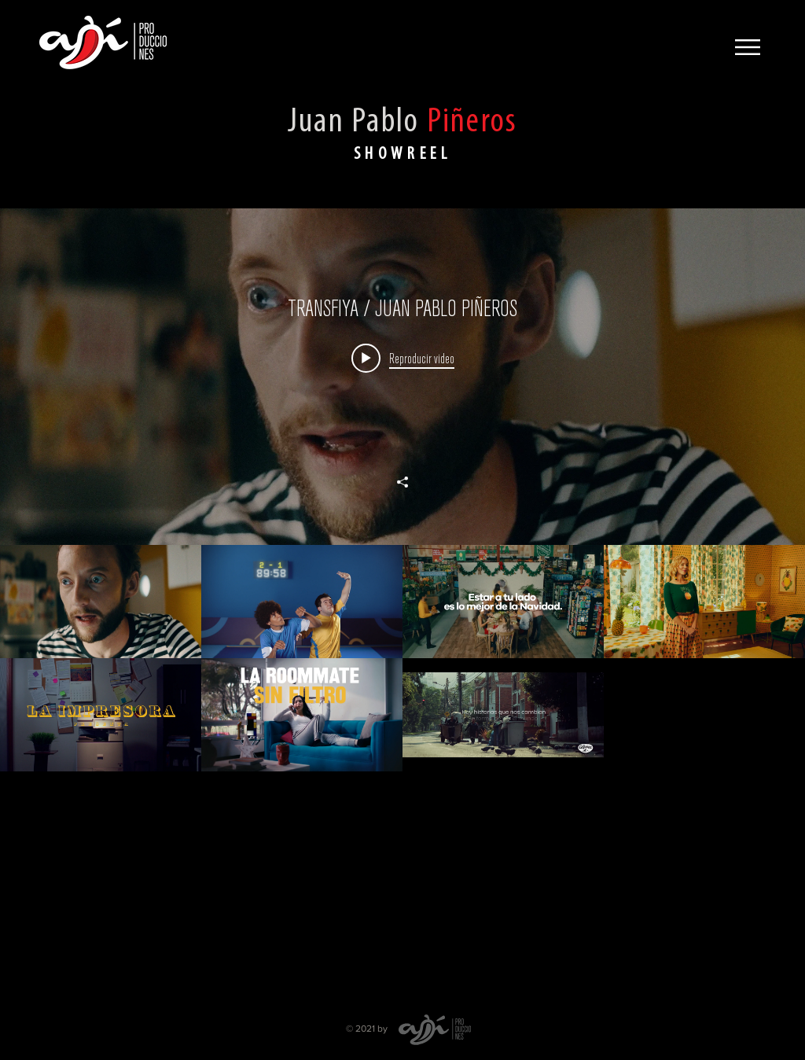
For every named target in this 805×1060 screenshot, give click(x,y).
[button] (747, 47)
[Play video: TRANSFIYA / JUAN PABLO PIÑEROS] (402, 358)
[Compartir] (402, 482)
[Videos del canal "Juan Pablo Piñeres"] (402, 771)
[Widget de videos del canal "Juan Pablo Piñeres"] (402, 603)
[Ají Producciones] (103, 42)
